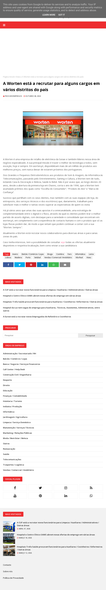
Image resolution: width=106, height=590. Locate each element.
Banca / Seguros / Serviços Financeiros (21, 364)
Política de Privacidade (13, 578)
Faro (70, 254)
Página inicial (8, 77)
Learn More (48, 15)
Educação (7, 390)
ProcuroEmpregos (13, 96)
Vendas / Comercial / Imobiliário (58, 257)
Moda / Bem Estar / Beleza (15, 438)
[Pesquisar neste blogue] (40, 335)
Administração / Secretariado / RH (19, 353)
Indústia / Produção (12, 406)
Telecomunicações (12, 459)
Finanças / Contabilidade (15, 395)
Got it (61, 15)
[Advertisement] (53, 54)
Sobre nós (8, 571)
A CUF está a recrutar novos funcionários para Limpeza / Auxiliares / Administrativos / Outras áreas (50, 289)
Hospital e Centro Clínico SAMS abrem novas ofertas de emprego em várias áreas (42, 295)
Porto (28, 257)
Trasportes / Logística (13, 464)
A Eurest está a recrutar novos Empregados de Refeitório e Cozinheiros (37, 316)
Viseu (18, 77)
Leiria (91, 254)
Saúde (6, 454)
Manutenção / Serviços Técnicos (18, 427)
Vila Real (79, 257)
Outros (6, 443)
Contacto (7, 565)
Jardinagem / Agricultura (15, 417)
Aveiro (15, 254)
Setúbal (37, 257)
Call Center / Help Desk (14, 369)
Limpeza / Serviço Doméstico (17, 422)
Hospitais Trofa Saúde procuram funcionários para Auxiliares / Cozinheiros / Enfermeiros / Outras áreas (53, 301)
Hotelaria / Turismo (12, 401)
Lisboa (8, 257)
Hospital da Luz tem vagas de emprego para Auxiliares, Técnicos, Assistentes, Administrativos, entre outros (51, 309)
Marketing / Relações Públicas (17, 433)
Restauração (9, 448)
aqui (63, 242)
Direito (6, 385)
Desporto (7, 380)
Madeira (18, 257)
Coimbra (60, 254)
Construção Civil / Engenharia (17, 374)
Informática (80, 254)
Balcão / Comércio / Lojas (33, 254)
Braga (50, 254)
